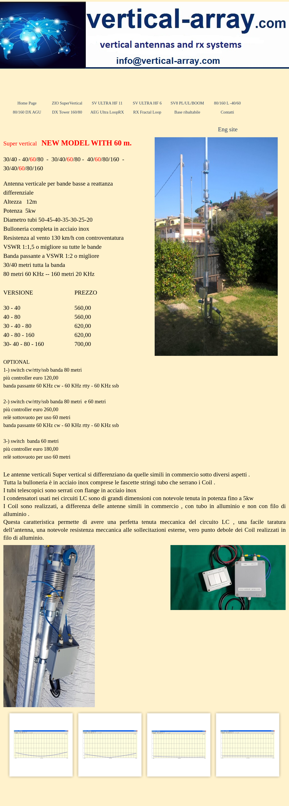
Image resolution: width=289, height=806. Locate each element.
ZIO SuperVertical (67, 103)
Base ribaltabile (187, 112)
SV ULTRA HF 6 (147, 103)
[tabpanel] (240, 129)
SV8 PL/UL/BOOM (187, 103)
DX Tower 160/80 (67, 112)
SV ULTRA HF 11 (107, 103)
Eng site (227, 129)
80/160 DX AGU (27, 112)
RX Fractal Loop (147, 112)
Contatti (227, 112)
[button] (41, 745)
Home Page (27, 103)
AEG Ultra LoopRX (107, 112)
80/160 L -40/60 (227, 103)
